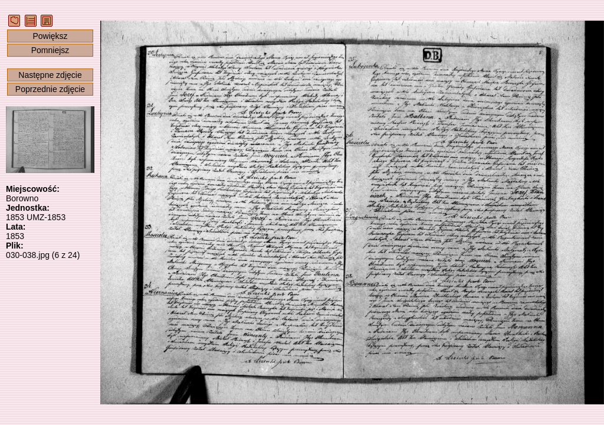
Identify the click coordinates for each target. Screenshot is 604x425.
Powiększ (49, 36)
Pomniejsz (50, 50)
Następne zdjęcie (49, 75)
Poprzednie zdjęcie (50, 89)
